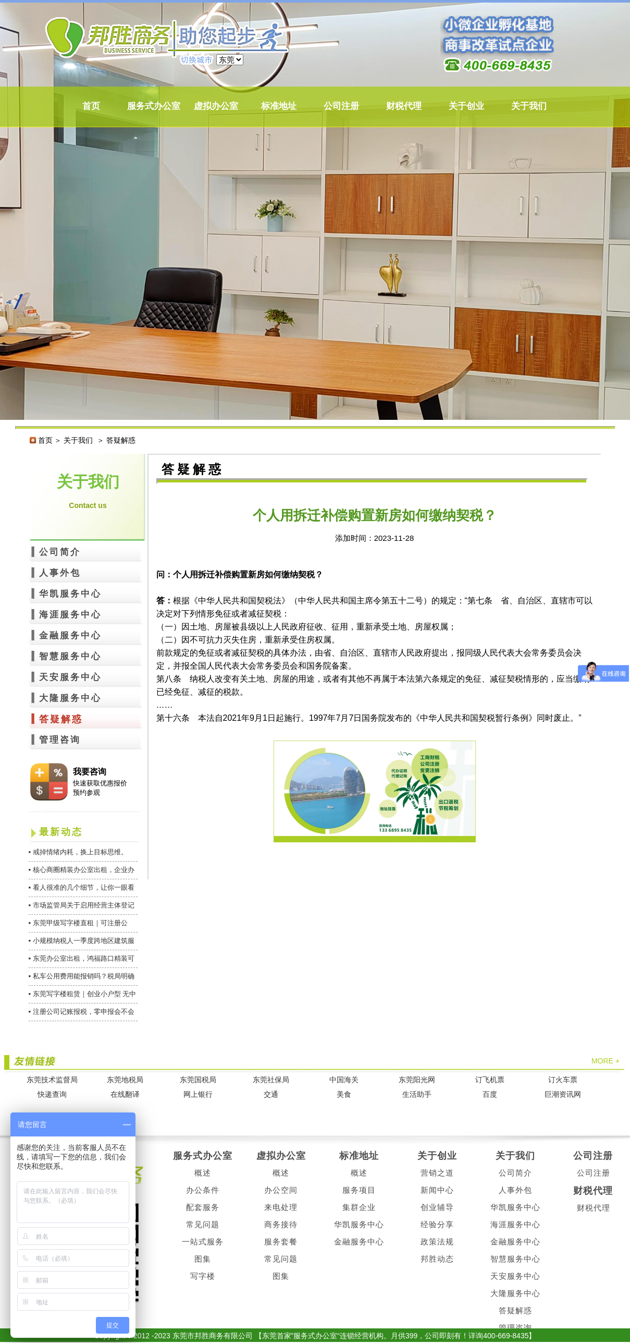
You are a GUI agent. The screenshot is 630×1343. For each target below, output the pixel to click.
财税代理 (404, 106)
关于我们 (529, 106)
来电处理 (281, 1207)
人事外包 (60, 573)
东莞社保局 (271, 1080)
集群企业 (359, 1207)
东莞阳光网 (417, 1080)
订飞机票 (489, 1080)
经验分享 (437, 1224)
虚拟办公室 (216, 106)
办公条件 (202, 1189)
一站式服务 (203, 1241)
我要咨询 (89, 771)
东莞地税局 (125, 1080)
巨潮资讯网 (563, 1094)
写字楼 (202, 1276)
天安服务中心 (70, 677)
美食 (344, 1094)
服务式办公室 (153, 106)
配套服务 (202, 1207)
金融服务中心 (70, 635)
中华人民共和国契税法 (239, 600)
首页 (91, 106)
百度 (490, 1094)
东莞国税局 (198, 1080)
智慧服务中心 (70, 656)
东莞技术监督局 (52, 1080)
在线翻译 (125, 1094)
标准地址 (279, 106)
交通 (271, 1094)
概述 (202, 1172)
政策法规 (437, 1241)
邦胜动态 (437, 1258)
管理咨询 (60, 740)
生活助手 (416, 1094)
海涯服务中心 (70, 615)
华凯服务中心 (70, 594)
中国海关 (344, 1080)
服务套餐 (281, 1241)
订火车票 (562, 1080)
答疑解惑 (61, 719)
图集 (202, 1258)
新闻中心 (437, 1189)
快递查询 (52, 1094)
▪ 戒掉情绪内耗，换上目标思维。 (78, 852)
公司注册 (341, 106)
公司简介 (60, 552)
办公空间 (281, 1189)
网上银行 (198, 1094)
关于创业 (466, 106)
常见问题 (202, 1224)
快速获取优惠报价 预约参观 (100, 787)
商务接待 (281, 1224)
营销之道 (437, 1172)
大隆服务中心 (70, 698)
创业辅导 (437, 1207)
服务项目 (359, 1189)
